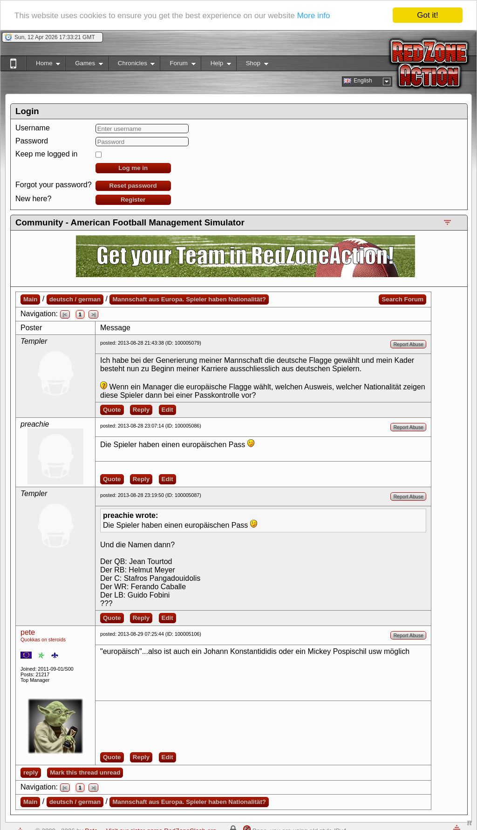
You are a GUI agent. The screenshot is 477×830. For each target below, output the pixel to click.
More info (313, 15)
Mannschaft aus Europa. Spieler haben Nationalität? (189, 299)
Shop (252, 65)
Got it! (427, 15)
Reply (141, 409)
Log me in (133, 167)
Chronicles (131, 65)
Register (133, 199)
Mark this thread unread (85, 772)
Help (216, 65)
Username (32, 128)
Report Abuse (408, 344)
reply (30, 772)
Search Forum (402, 299)
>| (93, 314)
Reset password (133, 185)
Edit (167, 409)
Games (84, 65)
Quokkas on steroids (43, 639)
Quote (112, 409)
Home (43, 65)
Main (30, 299)
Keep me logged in (46, 154)
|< (65, 314)
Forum (177, 65)
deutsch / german (75, 299)
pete (27, 632)
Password (31, 141)
